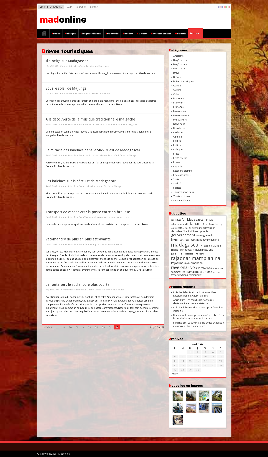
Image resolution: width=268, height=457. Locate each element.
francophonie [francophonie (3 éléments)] (200, 231)
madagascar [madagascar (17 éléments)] (185, 245)
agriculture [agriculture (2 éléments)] (176, 220)
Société (128, 33)
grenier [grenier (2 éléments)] (199, 236)
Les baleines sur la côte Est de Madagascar (81, 181)
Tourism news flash (183, 192)
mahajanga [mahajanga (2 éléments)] (206, 246)
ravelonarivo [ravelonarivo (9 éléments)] (183, 267)
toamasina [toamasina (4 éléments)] (192, 272)
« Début (48, 327)
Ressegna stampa (182, 170)
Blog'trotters (180, 60)
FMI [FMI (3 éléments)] (190, 231)
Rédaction (81, 7)
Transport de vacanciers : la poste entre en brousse (88, 212)
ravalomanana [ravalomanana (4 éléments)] (193, 263)
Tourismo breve (181, 196)
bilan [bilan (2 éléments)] (212, 224)
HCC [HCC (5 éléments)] (214, 235)
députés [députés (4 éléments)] (176, 231)
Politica (177, 141)
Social (176, 179)
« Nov (174, 373)
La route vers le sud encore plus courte (77, 284)
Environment (179, 111)
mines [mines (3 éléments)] (183, 249)
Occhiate (178, 132)
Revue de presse (182, 175)
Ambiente (178, 55)
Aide (69, 7)
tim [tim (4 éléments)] (182, 272)
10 (63, 327)
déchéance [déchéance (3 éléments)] (198, 227)
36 (110, 327)
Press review (180, 158)
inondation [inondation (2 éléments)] (184, 240)
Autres (196, 33)
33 (89, 327)
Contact (94, 7)
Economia (178, 98)
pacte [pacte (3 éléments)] (205, 249)
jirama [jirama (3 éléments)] (193, 239)
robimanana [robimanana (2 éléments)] (217, 268)
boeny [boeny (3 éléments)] (219, 224)
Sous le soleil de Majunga (66, 88)
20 (70, 327)
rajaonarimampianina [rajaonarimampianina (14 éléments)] (195, 258)
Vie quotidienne (90, 33)
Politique (70, 33)
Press (176, 153)
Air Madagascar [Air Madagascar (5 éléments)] (193, 219)
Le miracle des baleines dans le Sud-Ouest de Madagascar (93, 150)
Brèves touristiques (183, 81)
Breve (176, 72)
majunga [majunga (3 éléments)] (216, 245)
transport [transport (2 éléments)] (217, 272)
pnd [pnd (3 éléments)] (211, 249)
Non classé (179, 128)
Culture (142, 33)
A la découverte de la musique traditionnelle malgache (90, 119)
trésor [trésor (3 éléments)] (174, 275)
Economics (179, 102)
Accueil (44, 34)
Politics (177, 145)
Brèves (177, 77)
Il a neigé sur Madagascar (67, 61)
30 (77, 327)
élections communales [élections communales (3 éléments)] (190, 275)
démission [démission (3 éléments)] (209, 227)
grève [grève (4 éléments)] (207, 235)
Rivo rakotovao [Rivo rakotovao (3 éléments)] (203, 268)
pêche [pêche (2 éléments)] (201, 254)
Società (177, 183)
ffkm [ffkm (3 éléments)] (185, 231)
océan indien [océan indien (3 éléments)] (194, 249)
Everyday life (180, 119)
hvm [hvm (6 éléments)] (174, 239)
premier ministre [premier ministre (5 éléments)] (184, 253)
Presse (56, 33)
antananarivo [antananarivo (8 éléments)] (197, 223)
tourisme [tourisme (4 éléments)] (206, 272)
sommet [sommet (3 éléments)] (175, 271)
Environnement (161, 33)
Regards (180, 33)
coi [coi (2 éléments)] (172, 228)
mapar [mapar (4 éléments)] (175, 249)
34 (96, 327)
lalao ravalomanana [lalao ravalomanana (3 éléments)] (208, 239)
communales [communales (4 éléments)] (182, 228)
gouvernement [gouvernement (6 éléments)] (183, 235)
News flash (179, 124)
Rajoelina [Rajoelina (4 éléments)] (177, 263)
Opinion (177, 136)
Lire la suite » (147, 73)
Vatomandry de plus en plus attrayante (78, 239)
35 (103, 327)
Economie (112, 33)
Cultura (177, 85)
